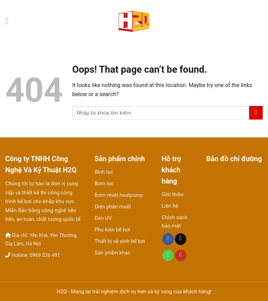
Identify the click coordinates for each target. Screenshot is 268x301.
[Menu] (9, 21)
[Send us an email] (180, 239)
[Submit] (256, 113)
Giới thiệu (173, 194)
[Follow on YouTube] (180, 255)
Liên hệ (170, 206)
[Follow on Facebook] (168, 239)
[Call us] (168, 255)
